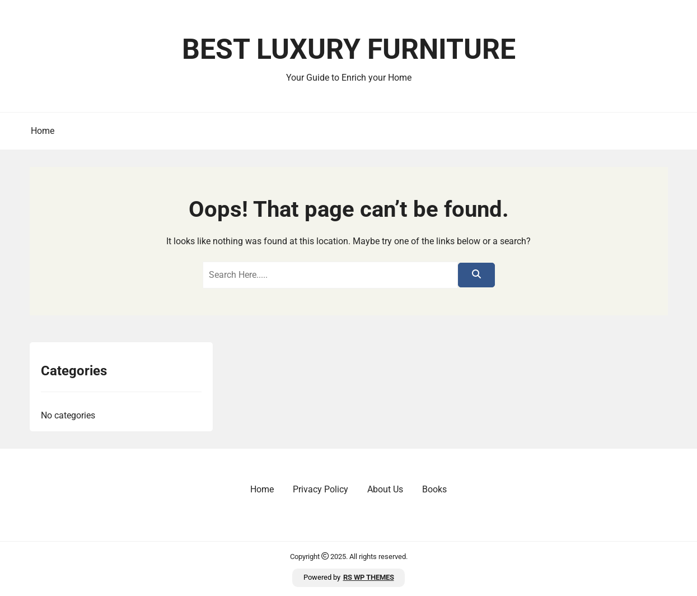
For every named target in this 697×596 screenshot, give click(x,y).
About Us (385, 489)
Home (42, 130)
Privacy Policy (320, 489)
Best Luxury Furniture (349, 49)
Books (434, 489)
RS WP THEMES (368, 577)
